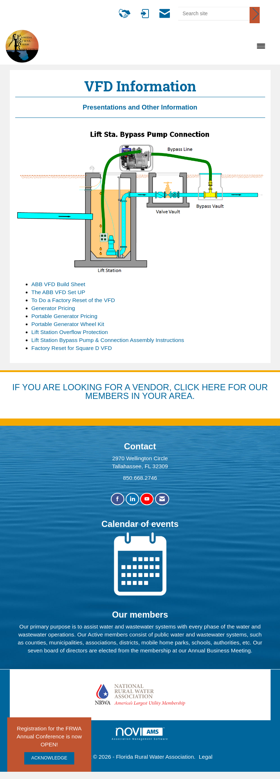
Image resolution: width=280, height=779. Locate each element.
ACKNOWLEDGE (49, 758)
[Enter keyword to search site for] (214, 13)
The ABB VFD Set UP (58, 292)
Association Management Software (140, 734)
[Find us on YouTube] (147, 499)
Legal (206, 757)
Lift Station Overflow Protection (70, 332)
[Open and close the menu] (155, 46)
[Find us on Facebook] (117, 499)
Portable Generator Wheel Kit (68, 324)
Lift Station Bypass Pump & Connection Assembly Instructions (108, 340)
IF (17, 387)
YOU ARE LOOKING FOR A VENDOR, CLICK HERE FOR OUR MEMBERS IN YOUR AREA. (145, 391)
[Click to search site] (255, 15)
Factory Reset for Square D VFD (72, 348)
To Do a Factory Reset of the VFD (73, 300)
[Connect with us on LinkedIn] (132, 499)
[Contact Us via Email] (162, 499)
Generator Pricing (53, 308)
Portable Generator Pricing (64, 316)
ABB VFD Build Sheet (58, 284)
